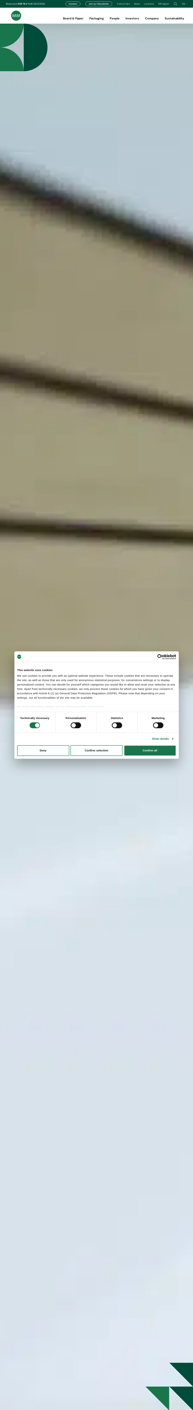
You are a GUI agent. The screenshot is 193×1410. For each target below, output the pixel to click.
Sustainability (174, 18)
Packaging (96, 18)
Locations (149, 3)
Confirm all (150, 750)
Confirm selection (96, 750)
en (184, 3)
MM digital (163, 3)
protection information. (89, 706)
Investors (132, 18)
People (115, 18)
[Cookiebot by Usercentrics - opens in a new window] (160, 657)
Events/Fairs (123, 3)
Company (152, 18)
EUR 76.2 (23, 3)
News (137, 3)
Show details (160, 738)
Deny (43, 750)
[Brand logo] (13, 16)
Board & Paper (73, 18)
